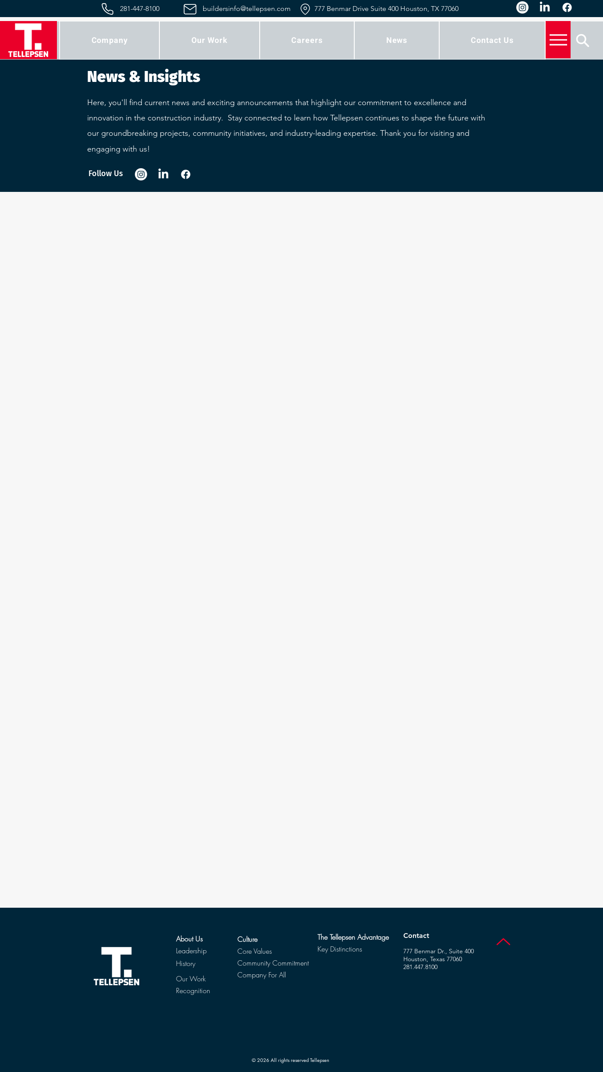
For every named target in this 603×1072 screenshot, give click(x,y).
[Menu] (558, 39)
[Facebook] (567, 7)
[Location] (305, 9)
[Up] (503, 941)
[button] (109, 40)
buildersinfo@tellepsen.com (247, 8)
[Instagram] (522, 7)
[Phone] (107, 9)
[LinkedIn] (545, 7)
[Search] (582, 40)
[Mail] (190, 9)
